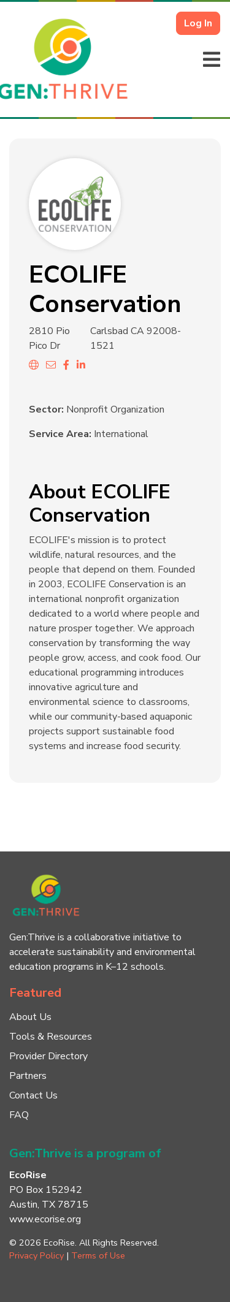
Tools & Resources (50, 1036)
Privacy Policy (36, 1255)
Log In (198, 23)
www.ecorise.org (45, 1219)
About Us (30, 1017)
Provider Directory (48, 1056)
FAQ (19, 1115)
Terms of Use (98, 1255)
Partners (28, 1076)
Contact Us (33, 1095)
